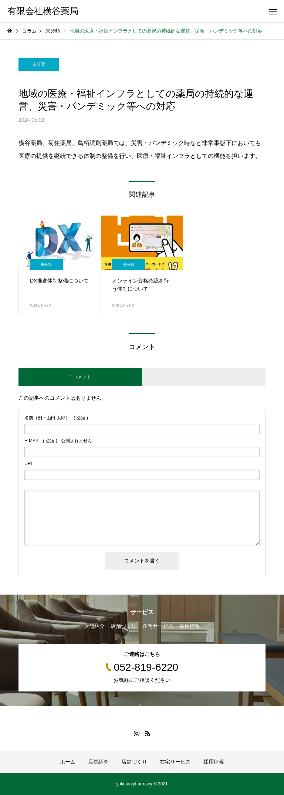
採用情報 (213, 762)
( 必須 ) (56, 418)
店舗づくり (134, 762)
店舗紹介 (98, 762)
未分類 (38, 64)
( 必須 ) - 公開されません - (59, 441)
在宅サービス (175, 762)
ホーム (67, 762)
